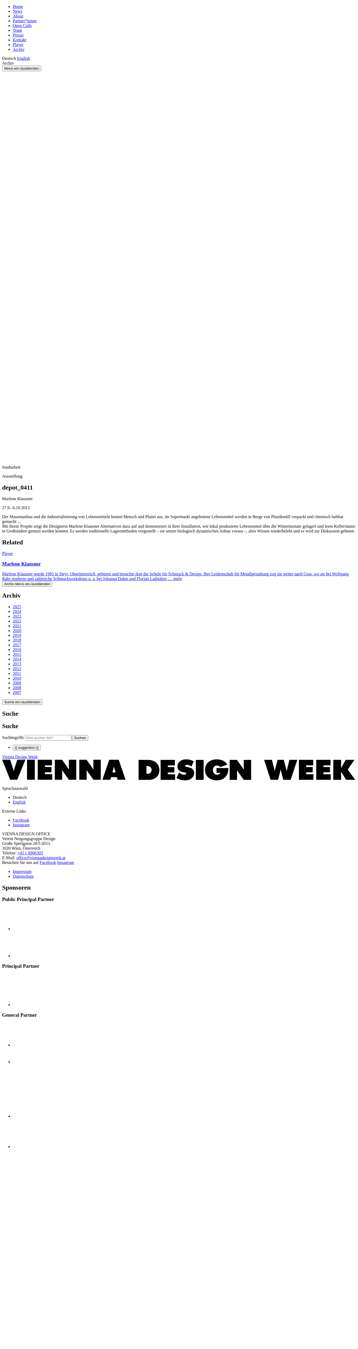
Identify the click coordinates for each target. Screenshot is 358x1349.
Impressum (22, 871)
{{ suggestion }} (27, 748)
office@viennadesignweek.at (40, 857)
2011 (17, 673)
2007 (17, 692)
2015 (17, 654)
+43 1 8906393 (30, 853)
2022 (17, 621)
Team (17, 30)
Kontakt (19, 40)
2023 (17, 616)
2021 (17, 626)
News (17, 11)
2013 (17, 664)
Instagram (65, 862)
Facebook (47, 862)
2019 (17, 635)
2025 (17, 606)
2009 (17, 683)
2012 (17, 668)
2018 (17, 640)
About (18, 16)
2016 (17, 649)
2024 (17, 611)
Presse (18, 35)
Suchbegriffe (13, 737)
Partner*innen (25, 21)
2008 (17, 687)
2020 (17, 630)
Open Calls (22, 25)
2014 (17, 659)
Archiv (18, 49)
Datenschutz (23, 876)
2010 (17, 678)
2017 (17, 645)
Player (18, 44)
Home (18, 6)
